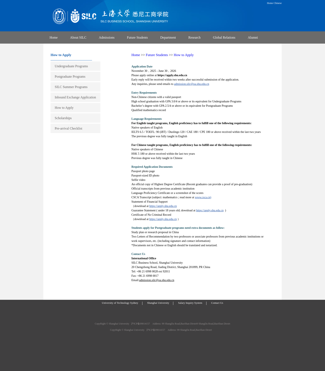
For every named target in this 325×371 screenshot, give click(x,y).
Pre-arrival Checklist (68, 128)
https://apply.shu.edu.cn (163, 206)
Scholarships (63, 118)
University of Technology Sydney (120, 302)
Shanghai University (158, 302)
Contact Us (217, 302)
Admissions (107, 37)
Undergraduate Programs (71, 66)
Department (168, 37)
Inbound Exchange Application (75, 97)
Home (270, 3)
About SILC (78, 37)
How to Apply (64, 107)
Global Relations (224, 37)
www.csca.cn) (203, 197)
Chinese (278, 3)
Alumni (253, 37)
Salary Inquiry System (190, 302)
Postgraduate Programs (70, 76)
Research (194, 37)
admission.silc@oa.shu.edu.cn (191, 84)
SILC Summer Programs (71, 87)
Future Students (137, 37)
